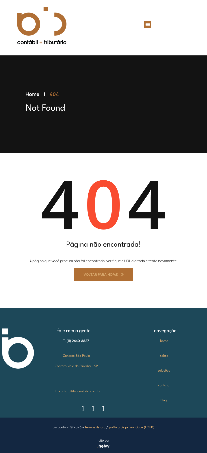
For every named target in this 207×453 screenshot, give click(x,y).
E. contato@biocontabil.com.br (78, 391)
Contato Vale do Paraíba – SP (76, 366)
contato (163, 385)
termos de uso (95, 427)
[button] (147, 24)
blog (164, 400)
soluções (164, 370)
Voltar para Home (103, 274)
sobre (164, 356)
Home (32, 94)
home (164, 341)
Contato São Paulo (76, 356)
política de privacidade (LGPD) (131, 427)
